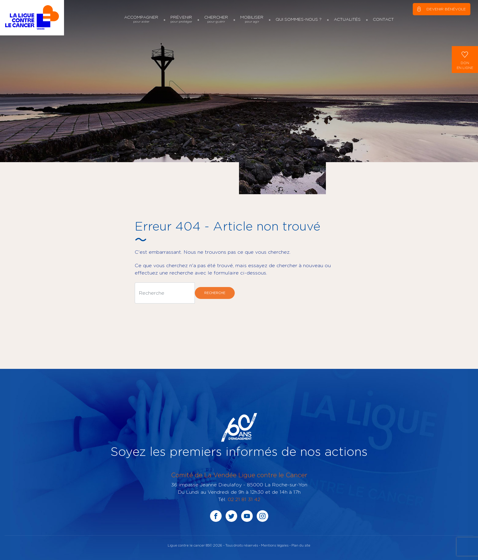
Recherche (214, 293)
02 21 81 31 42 (244, 499)
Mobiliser (251, 19)
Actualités (347, 19)
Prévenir (181, 19)
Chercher (216, 19)
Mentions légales (274, 545)
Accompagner (141, 19)
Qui (299, 19)
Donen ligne (465, 59)
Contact (383, 19)
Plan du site (300, 545)
